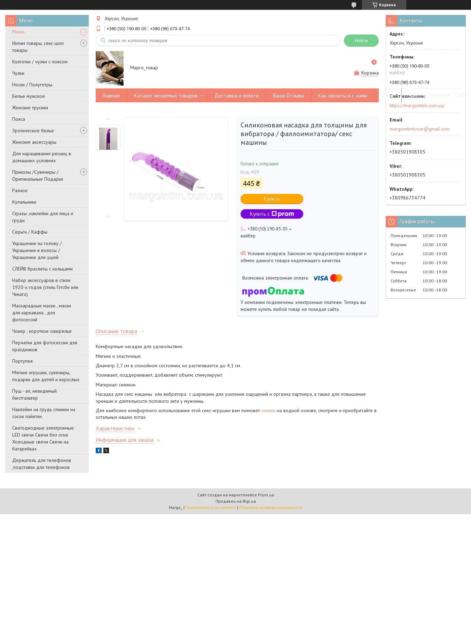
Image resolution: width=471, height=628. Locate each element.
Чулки (18, 73)
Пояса (18, 119)
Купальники (24, 202)
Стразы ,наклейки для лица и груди (42, 216)
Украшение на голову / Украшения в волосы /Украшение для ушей (37, 250)
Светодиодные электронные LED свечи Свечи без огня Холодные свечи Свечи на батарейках (43, 438)
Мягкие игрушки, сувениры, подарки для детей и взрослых (45, 376)
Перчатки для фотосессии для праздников (44, 346)
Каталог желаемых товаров (165, 95)
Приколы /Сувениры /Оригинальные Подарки (37, 175)
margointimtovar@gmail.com (420, 129)
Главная (111, 95)
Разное (20, 190)
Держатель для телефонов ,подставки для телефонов (41, 463)
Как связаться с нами (342, 95)
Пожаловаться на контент (211, 507)
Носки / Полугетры (32, 84)
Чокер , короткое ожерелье (42, 331)
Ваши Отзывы (288, 95)
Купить (272, 198)
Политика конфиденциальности (270, 507)
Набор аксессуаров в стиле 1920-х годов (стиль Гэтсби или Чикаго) (45, 287)
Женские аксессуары (34, 142)
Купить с (272, 214)
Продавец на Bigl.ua (235, 501)
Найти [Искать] (361, 40)
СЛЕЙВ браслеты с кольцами (42, 269)
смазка (268, 410)
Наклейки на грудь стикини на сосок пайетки (43, 412)
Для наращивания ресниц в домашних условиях (41, 157)
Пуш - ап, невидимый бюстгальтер (34, 394)
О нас (388, 95)
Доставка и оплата (236, 95)
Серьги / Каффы (29, 232)
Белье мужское (28, 96)
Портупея (22, 361)
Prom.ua (266, 494)
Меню (18, 32)
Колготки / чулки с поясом (40, 61)
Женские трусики (30, 107)
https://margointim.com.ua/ (417, 105)
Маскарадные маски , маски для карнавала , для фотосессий (41, 313)
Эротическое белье (33, 130)
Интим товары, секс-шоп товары (38, 46)
